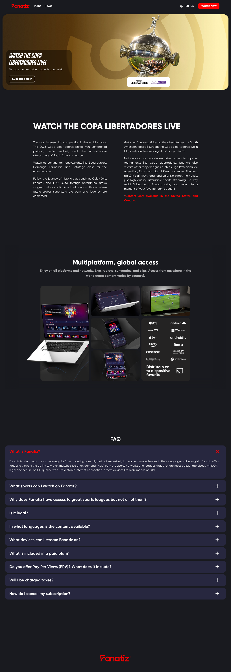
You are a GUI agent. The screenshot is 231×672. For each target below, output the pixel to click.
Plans (37, 6)
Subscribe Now (23, 78)
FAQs (48, 6)
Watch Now (209, 6)
